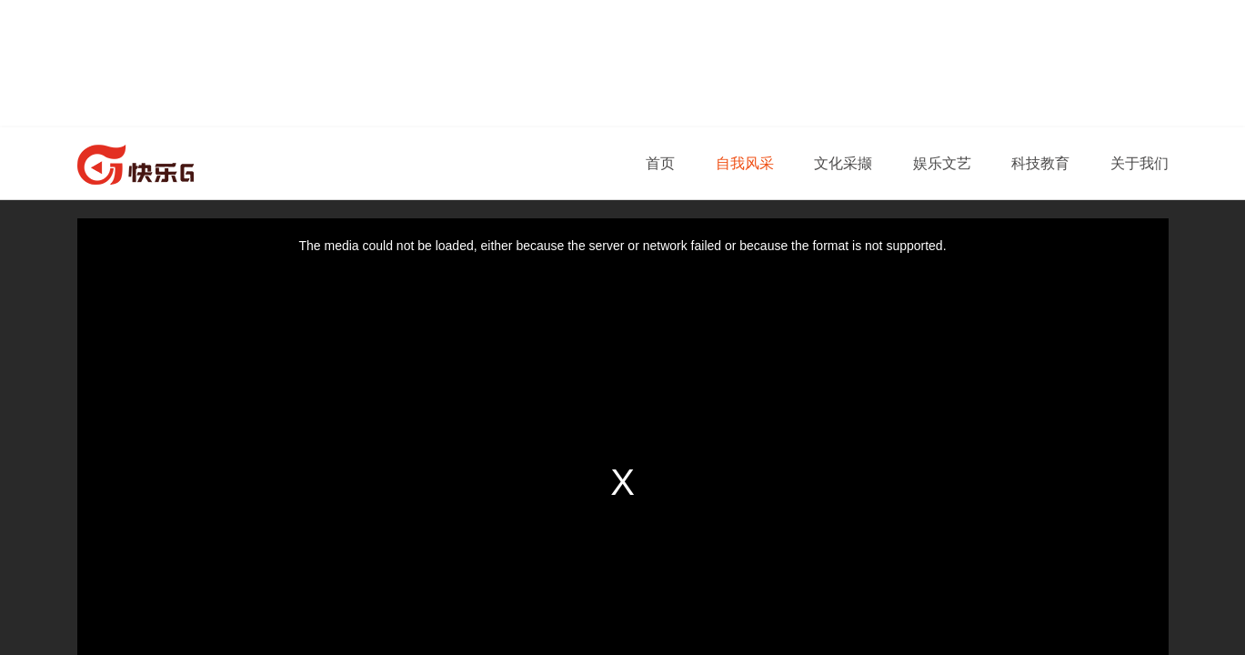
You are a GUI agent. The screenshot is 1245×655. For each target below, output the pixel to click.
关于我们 (1139, 163)
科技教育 (1040, 163)
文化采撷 (843, 163)
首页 (660, 163)
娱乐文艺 (942, 163)
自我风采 (745, 163)
